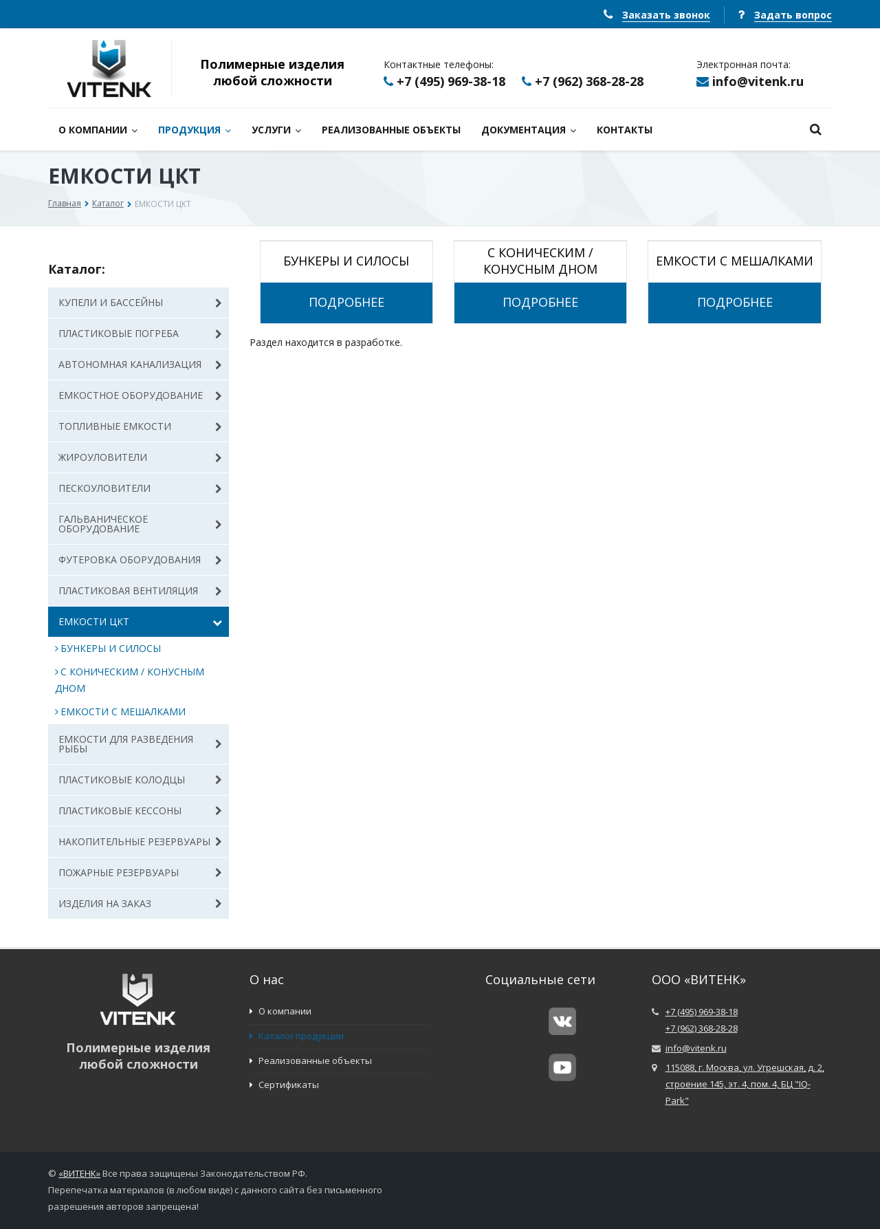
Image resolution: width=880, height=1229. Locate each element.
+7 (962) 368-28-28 (589, 81)
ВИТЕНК (79, 1173)
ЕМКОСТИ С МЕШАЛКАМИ (120, 711)
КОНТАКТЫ (624, 129)
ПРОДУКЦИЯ (194, 129)
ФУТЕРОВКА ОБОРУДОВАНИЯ (140, 559)
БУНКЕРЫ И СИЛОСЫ (108, 648)
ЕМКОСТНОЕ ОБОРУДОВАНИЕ (140, 395)
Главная (64, 203)
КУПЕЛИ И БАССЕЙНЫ (140, 302)
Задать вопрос (793, 14)
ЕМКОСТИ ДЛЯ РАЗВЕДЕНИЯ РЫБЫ (140, 743)
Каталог (108, 203)
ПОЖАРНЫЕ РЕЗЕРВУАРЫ (140, 872)
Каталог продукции (297, 1036)
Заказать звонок (666, 14)
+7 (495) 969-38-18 (451, 81)
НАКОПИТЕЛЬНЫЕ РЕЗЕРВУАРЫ (140, 841)
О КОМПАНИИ (98, 129)
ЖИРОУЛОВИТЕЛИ (140, 457)
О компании (280, 1011)
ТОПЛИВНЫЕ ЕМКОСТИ (140, 426)
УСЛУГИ (276, 129)
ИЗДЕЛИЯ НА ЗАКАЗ (140, 903)
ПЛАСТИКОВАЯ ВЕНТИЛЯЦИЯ (140, 590)
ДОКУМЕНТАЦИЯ (528, 129)
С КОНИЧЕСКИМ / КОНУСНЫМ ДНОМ (129, 680)
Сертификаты (284, 1084)
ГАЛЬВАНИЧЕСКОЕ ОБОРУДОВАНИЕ (140, 523)
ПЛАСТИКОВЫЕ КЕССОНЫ (140, 810)
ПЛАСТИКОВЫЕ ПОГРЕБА (140, 333)
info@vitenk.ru (758, 81)
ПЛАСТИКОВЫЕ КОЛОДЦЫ (140, 779)
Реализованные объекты (311, 1060)
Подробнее (346, 302)
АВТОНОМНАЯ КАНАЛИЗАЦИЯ (140, 364)
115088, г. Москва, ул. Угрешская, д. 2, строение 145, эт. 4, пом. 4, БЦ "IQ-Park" (745, 1084)
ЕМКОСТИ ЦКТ (140, 621)
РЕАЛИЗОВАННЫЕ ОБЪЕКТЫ (391, 129)
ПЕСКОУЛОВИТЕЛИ (140, 487)
